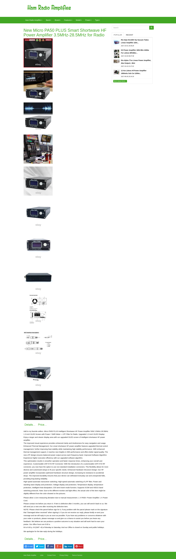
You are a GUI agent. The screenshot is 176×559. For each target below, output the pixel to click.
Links (41, 555)
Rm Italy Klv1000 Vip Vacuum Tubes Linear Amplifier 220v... (135, 41)
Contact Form (51, 555)
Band (48, 20)
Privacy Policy (64, 555)
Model (79, 20)
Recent (129, 35)
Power (88, 20)
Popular (118, 35)
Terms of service (77, 555)
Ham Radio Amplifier (33, 20)
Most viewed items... (120, 81)
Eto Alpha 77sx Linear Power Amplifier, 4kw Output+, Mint (136, 61)
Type (97, 20)
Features (68, 20)
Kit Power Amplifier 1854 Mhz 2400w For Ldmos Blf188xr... (135, 51)
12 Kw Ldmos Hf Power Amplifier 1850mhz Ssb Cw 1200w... (133, 72)
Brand (58, 20)
